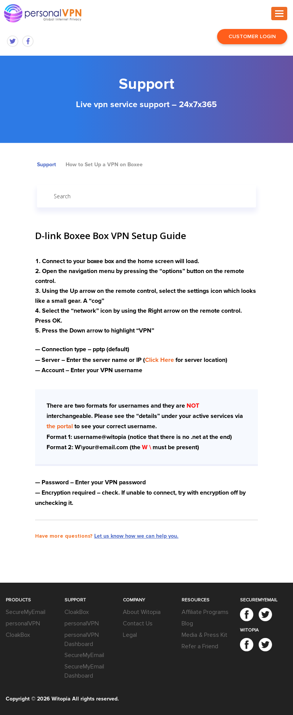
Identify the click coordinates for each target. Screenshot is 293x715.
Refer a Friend (200, 646)
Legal (130, 635)
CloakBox (18, 635)
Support (46, 164)
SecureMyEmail (25, 612)
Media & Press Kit (204, 635)
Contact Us (138, 623)
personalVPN (23, 623)
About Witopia (142, 612)
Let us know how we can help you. (136, 536)
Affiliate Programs (205, 612)
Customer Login (252, 36)
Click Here (159, 360)
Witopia (61, 699)
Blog (187, 623)
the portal (60, 426)
